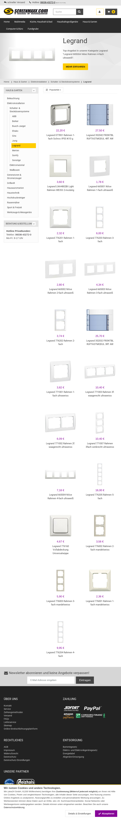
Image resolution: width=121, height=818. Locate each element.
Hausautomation (15, 188)
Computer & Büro (14, 29)
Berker (15, 121)
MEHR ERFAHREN (75, 66)
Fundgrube (33, 29)
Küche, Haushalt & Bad (41, 21)
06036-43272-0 (47, 2)
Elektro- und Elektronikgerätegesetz (80, 750)
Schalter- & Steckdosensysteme (19, 110)
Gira (14, 136)
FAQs (6, 719)
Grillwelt (11, 183)
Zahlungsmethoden (13, 712)
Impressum (9, 750)
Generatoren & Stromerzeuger (14, 176)
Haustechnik (13, 193)
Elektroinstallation (16, 103)
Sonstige (16, 160)
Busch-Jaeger (19, 126)
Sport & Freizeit (14, 207)
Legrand (16, 145)
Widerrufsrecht (11, 753)
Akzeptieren (106, 813)
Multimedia (19, 21)
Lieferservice (10, 722)
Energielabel (69, 753)
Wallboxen (15, 170)
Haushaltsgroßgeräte (67, 21)
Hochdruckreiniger (16, 197)
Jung (14, 140)
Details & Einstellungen (79, 813)
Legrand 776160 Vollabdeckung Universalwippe (60, 550)
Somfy (15, 155)
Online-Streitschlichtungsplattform (20, 729)
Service (7, 709)
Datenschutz (10, 757)
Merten (15, 150)
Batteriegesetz (70, 747)
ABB (14, 116)
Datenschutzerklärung (14, 807)
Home (7, 21)
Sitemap (8, 725)
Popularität (53, 90)
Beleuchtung (13, 98)
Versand (8, 715)
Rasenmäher (13, 202)
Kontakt (8, 705)
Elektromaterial (17, 165)
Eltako (15, 131)
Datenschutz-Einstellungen (17, 760)
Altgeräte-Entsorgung (73, 757)
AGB (6, 747)
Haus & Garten (90, 21)
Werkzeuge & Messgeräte (19, 212)
